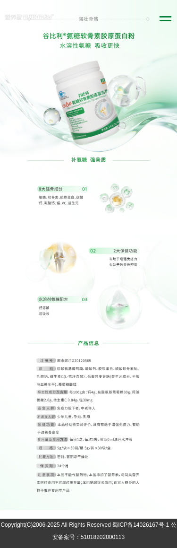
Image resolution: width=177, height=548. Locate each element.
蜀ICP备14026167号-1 (140, 525)
